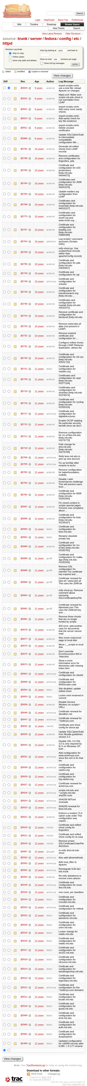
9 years (38, 88)
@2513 (24, 978)
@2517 (24, 950)
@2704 (24, 472)
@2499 (24, 1043)
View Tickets (58, 28)
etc (76, 38)
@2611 (24, 835)
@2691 (24, 537)
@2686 (24, 582)
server (36, 38)
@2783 (24, 194)
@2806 (24, 138)
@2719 (24, 391)
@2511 (24, 997)
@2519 (24, 933)
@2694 (24, 529)
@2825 (24, 88)
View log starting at (54, 50)
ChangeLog (54, 1074)
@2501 (24, 1034)
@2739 (24, 292)
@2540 (24, 885)
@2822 (24, 98)
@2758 (24, 252)
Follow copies (16, 57)
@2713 (24, 424)
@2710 (24, 448)
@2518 (24, 941)
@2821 (24, 109)
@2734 (24, 316)
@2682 (24, 608)
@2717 (24, 413)
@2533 (24, 907)
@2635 (24, 734)
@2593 (24, 857)
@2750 (24, 264)
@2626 (24, 793)
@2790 (24, 158)
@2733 (24, 326)
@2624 (24, 800)
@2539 (24, 892)
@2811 (24, 127)
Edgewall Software (41, 1080)
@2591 (24, 870)
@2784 (24, 183)
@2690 (24, 546)
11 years (39, 369)
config (65, 38)
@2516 (24, 959)
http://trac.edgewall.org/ (74, 1084)
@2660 (24, 682)
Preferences (77, 20)
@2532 (24, 915)
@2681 (24, 619)
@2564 (24, 877)
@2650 (24, 704)
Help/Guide (49, 20)
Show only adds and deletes (23, 60)
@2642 (24, 726)
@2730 (24, 358)
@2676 (24, 645)
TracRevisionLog (35, 1065)
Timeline (34, 24)
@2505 (24, 1025)
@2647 (24, 719)
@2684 (24, 595)
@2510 (24, 1006)
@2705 (24, 464)
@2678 (24, 629)
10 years (39, 149)
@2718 (24, 403)
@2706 (24, 457)
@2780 (24, 204)
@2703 (24, 483)
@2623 (24, 807)
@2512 (24, 987)
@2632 (24, 745)
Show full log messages (52, 63)
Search (76, 28)
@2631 (24, 756)
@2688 (24, 570)
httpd (7, 43)
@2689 (24, 558)
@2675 (24, 654)
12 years (39, 734)
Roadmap (51, 24)
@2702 (24, 494)
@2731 (24, 346)
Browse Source (72, 24)
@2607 (24, 851)
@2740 (24, 281)
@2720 (24, 379)
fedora (51, 38)
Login (37, 20)
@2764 (24, 241)
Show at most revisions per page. (58, 59)
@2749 (24, 273)
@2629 (24, 776)
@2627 (24, 784)
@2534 (24, 899)
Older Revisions (73, 33)
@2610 (24, 843)
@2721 (24, 369)
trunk (22, 38)
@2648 (24, 712)
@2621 (24, 817)
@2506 (24, 1015)
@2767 (24, 229)
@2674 (24, 664)
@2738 (24, 304)
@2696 (24, 518)
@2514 (24, 969)
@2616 (24, 827)
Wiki (19, 24)
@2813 (24, 118)
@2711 (24, 436)
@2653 (24, 696)
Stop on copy (16, 53)
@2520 (24, 925)
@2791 (24, 149)
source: (10, 38)
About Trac (63, 20)
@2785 (24, 170)
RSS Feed (36, 1074)
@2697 (24, 506)
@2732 (24, 335)
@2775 (24, 216)
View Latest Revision (52, 33)
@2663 (24, 673)
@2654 (24, 690)
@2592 (24, 863)
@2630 (24, 767)
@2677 (24, 639)
